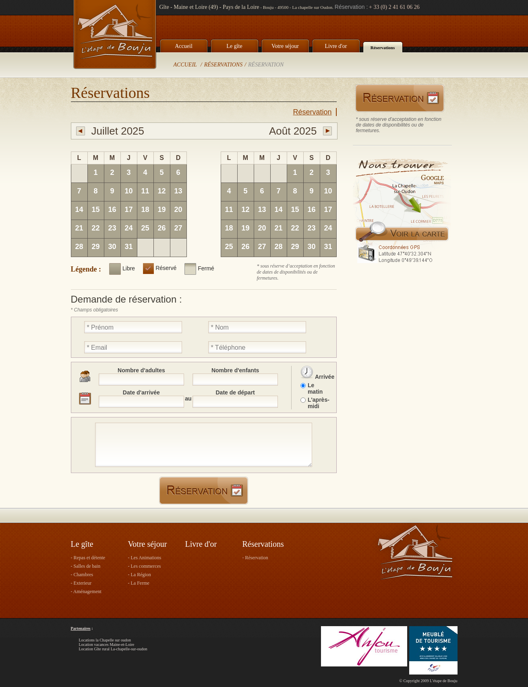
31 (128, 247)
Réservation (266, 65)
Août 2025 (293, 131)
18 (145, 209)
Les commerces (146, 566)
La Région (141, 574)
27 (178, 228)
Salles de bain (87, 566)
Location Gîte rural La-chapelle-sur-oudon (113, 649)
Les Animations (146, 557)
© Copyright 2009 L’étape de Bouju (428, 681)
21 (79, 228)
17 (128, 209)
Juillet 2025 (118, 131)
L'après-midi (318, 402)
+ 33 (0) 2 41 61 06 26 (394, 7)
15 (95, 209)
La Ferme (140, 583)
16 (112, 209)
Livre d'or (336, 46)
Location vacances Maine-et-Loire (107, 644)
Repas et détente (90, 557)
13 (178, 191)
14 (79, 209)
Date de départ (235, 392)
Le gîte (234, 46)
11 (145, 191)
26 (161, 228)
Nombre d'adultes (141, 370)
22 (95, 228)
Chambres (83, 574)
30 (112, 247)
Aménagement (87, 591)
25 (145, 228)
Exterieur (83, 583)
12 (161, 191)
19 (161, 209)
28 (79, 247)
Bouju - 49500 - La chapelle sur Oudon (298, 7)
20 (178, 209)
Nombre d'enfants (235, 370)
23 (112, 228)
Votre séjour (285, 46)
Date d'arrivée (141, 392)
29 (95, 247)
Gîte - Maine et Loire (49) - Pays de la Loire (209, 7)
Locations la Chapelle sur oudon (105, 640)
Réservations (383, 47)
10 (128, 191)
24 (128, 228)
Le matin (315, 388)
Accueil (184, 46)
